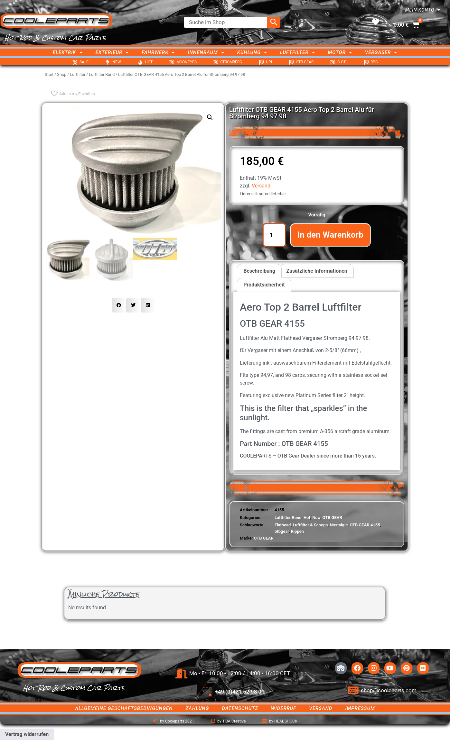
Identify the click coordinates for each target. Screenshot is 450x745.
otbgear (282, 531)
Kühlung (252, 52)
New (316, 517)
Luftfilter (297, 52)
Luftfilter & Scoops (310, 524)
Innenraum (206, 52)
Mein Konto (423, 10)
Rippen (297, 531)
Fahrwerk (158, 52)
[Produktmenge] (274, 235)
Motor (340, 52)
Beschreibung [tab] (259, 271)
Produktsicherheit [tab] (264, 285)
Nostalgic (339, 524)
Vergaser (381, 52)
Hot (307, 517)
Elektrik (68, 52)
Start (49, 74)
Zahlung (197, 708)
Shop (61, 74)
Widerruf (283, 708)
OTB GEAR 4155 (365, 524)
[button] (210, 117)
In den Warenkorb (330, 235)
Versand (261, 186)
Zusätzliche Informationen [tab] (316, 271)
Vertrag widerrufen (27, 734)
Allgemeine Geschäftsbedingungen (124, 708)
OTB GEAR (332, 517)
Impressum (360, 708)
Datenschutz (240, 708)
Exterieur (112, 52)
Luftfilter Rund (102, 74)
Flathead (283, 524)
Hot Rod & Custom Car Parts (55, 37)
